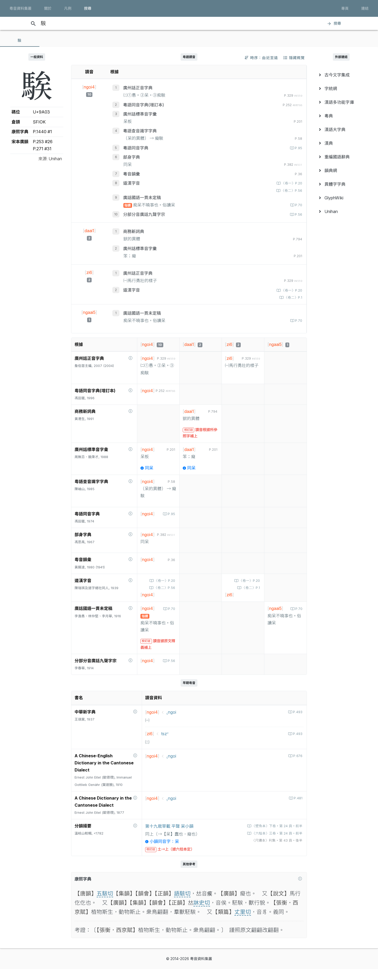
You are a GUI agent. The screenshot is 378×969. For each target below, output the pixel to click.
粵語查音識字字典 (140, 130)
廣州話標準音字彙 (140, 114)
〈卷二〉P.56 (291, 191)
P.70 (298, 205)
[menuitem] (341, 75)
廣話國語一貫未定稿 (142, 197)
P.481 (297, 798)
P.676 (297, 756)
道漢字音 (131, 183)
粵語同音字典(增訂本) (143, 104)
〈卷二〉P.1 (292, 297)
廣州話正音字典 (138, 87)
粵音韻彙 (131, 174)
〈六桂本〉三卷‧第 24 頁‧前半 (276, 833)
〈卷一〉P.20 (291, 183)
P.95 (298, 148)
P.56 (298, 214)
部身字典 (131, 157)
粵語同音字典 (135, 148)
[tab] (19, 40)
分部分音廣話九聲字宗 (144, 214)
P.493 (297, 712)
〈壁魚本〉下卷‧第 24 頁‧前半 (276, 826)
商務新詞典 (133, 231)
